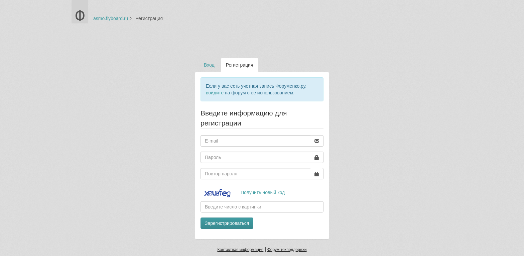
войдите (215, 92)
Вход (209, 65)
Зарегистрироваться (227, 223)
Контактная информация (240, 249)
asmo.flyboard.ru (110, 18)
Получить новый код (263, 192)
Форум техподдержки (287, 249)
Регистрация (239, 65)
